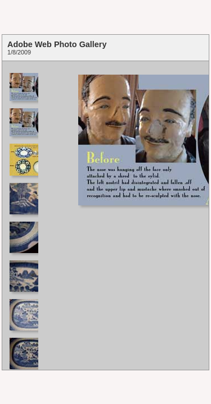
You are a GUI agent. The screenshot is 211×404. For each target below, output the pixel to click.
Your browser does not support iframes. (23, 215)
